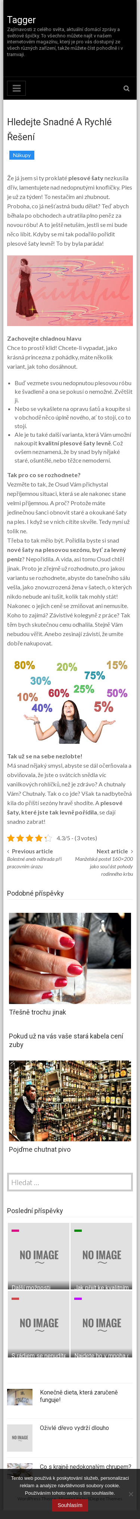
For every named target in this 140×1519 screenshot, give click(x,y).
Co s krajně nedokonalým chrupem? (85, 1466)
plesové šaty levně (30, 243)
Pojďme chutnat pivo (40, 1149)
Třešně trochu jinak (37, 1012)
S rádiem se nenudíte (39, 1355)
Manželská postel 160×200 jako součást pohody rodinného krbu (104, 866)
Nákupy (22, 155)
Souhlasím (69, 1505)
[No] (130, 1494)
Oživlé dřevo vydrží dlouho (74, 1427)
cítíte (72, 521)
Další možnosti (31, 1287)
